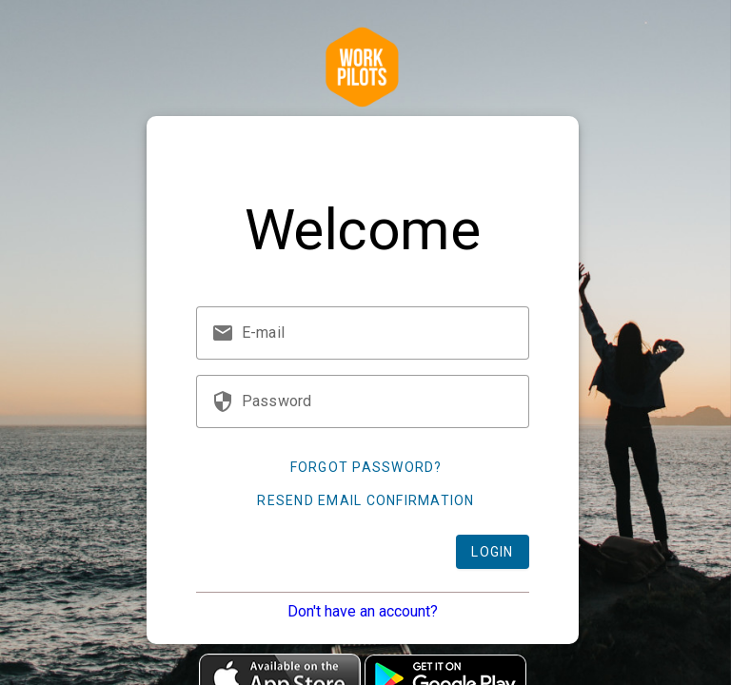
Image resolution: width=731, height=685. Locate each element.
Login (492, 551)
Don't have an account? (362, 611)
